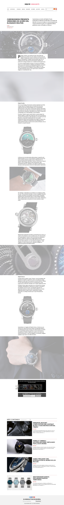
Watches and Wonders (35, 64)
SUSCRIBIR (33, 9)
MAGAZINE (28, 9)
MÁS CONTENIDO (13, 420)
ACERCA (43, 9)
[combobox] (26, 419)
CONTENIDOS (12, 9)
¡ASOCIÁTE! (38, 9)
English (8, 25)
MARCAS (23, 9)
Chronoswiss (24, 59)
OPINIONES (19, 9)
